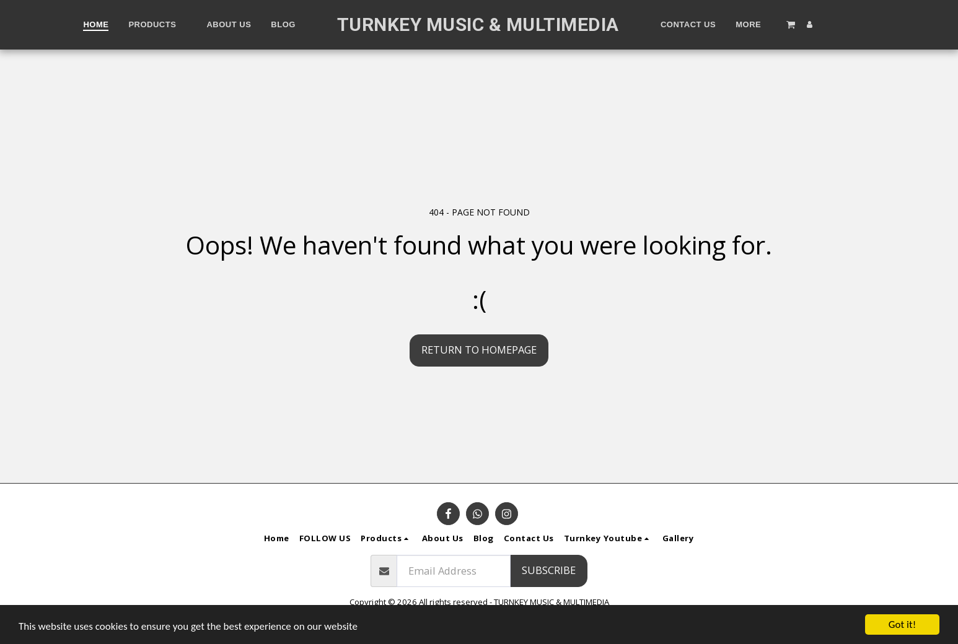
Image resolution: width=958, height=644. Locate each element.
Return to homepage (479, 349)
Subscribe (549, 570)
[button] (790, 24)
